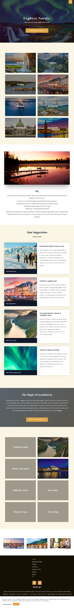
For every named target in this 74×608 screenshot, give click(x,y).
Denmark (52, 84)
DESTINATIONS (37, 562)
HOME (34, 559)
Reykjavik (53, 106)
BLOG (34, 574)
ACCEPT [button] (16, 604)
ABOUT (34, 572)
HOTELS (34, 567)
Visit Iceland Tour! (11, 271)
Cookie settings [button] (7, 604)
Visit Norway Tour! (11, 340)
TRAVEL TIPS (36, 569)
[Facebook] (34, 583)
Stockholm (53, 127)
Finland (20, 106)
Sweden (20, 84)
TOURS (34, 564)
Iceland (20, 62)
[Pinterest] (40, 583)
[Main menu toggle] (70, 2)
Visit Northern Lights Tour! (13, 372)
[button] (5, 544)
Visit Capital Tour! (11, 303)
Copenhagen (20, 127)
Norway (53, 62)
